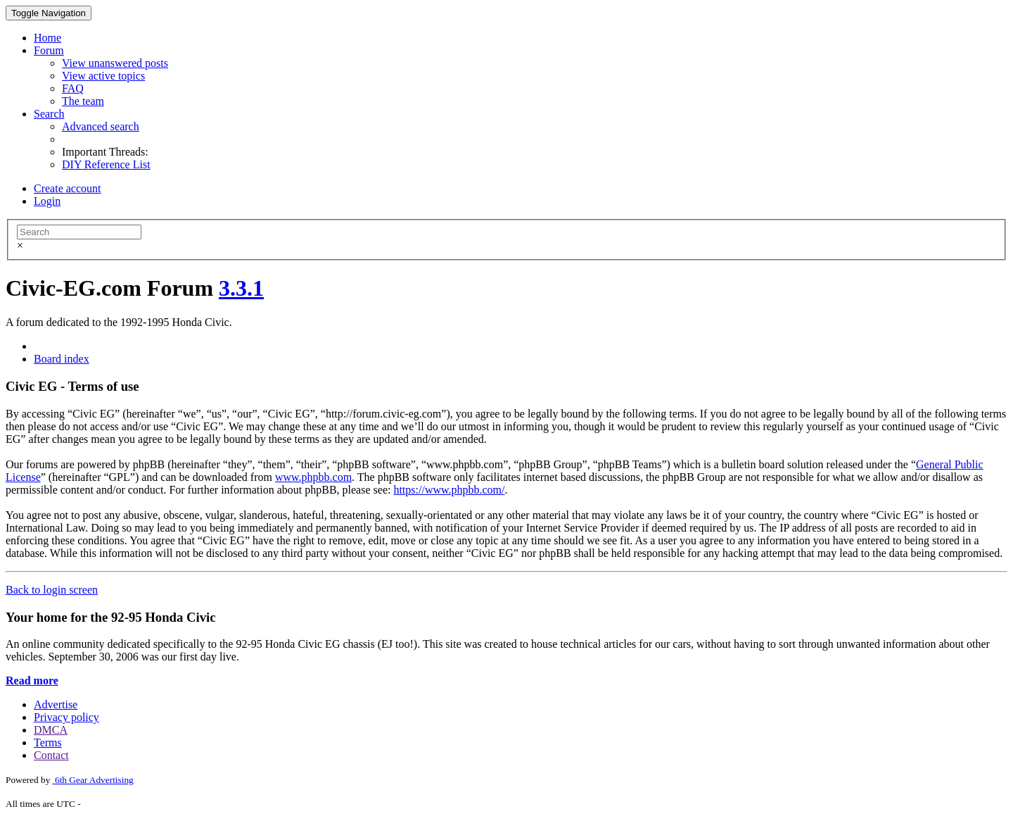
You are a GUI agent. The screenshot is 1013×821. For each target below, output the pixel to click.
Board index (61, 359)
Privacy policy (66, 717)
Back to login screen (52, 590)
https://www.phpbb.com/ (448, 490)
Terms (48, 742)
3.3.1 (241, 288)
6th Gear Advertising (93, 780)
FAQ (73, 88)
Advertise (55, 704)
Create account (67, 188)
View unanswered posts (115, 63)
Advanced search (100, 126)
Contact (51, 755)
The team (83, 101)
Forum (49, 50)
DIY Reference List (106, 164)
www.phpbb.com (313, 477)
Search (49, 114)
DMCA (51, 730)
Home (47, 38)
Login (47, 201)
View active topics (103, 76)
